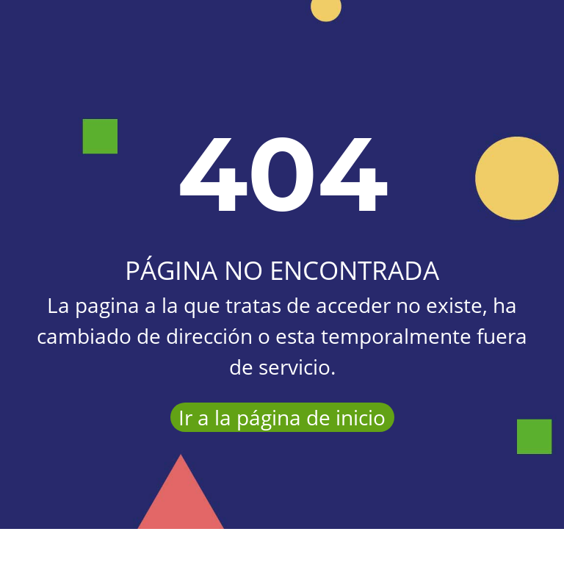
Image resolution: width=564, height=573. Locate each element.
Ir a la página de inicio (282, 417)
